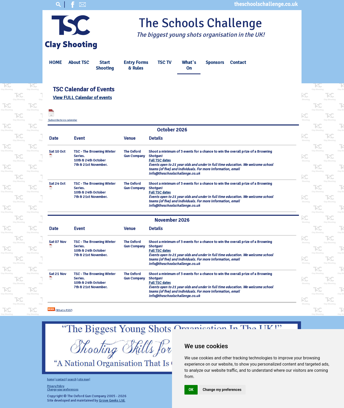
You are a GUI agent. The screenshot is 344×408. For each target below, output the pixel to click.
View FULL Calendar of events (82, 97)
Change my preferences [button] (222, 390)
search (72, 379)
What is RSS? (63, 310)
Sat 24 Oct (57, 183)
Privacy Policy (55, 386)
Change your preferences (62, 389)
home (50, 379)
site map (83, 379)
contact (61, 379)
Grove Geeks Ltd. (112, 400)
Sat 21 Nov (57, 274)
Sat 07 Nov (57, 242)
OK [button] (191, 390)
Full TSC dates (160, 160)
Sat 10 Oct (57, 151)
